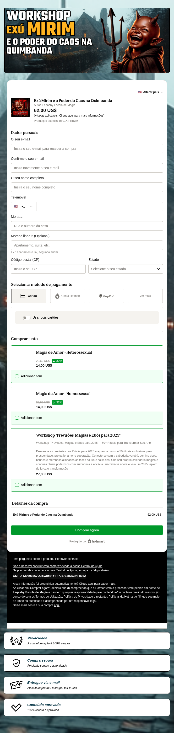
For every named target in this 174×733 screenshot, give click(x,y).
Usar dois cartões (46, 317)
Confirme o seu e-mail (27, 159)
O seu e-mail (20, 139)
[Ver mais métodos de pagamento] (145, 296)
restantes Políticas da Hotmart (115, 596)
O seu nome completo (27, 178)
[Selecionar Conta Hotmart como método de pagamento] (67, 296)
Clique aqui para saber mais (97, 583)
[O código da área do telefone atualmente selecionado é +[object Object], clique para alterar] (24, 206)
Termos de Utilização (48, 596)
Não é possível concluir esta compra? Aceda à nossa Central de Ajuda (57, 566)
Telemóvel (18, 197)
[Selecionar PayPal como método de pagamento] (106, 296)
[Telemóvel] (100, 206)
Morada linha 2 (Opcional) (30, 236)
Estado (93, 260)
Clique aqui (66, 115)
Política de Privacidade (78, 596)
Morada (16, 217)
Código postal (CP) (25, 260)
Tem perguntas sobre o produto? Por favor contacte (45, 559)
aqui (57, 605)
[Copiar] (49, 575)
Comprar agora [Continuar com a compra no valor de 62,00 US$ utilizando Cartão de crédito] (87, 530)
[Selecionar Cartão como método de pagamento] (28, 296)
